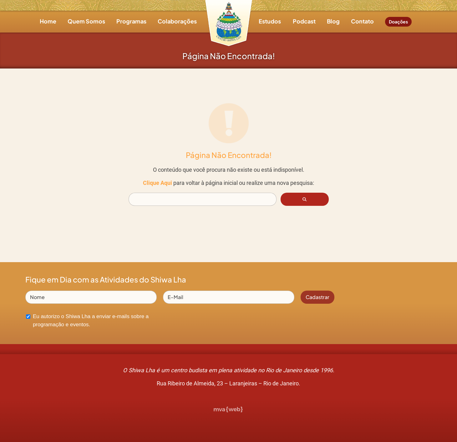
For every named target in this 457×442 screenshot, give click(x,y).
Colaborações (177, 21)
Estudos (270, 21)
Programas (131, 21)
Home (48, 21)
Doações (398, 21)
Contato (362, 21)
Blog (333, 21)
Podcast (304, 21)
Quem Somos (86, 21)
